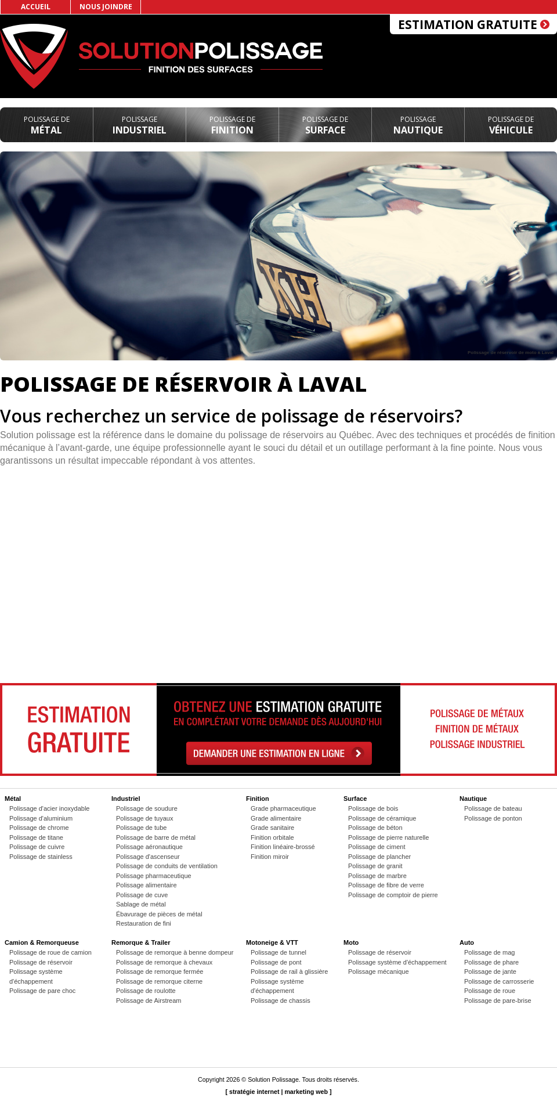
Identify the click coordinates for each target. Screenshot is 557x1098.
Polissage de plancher (379, 856)
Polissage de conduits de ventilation (167, 865)
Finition (232, 125)
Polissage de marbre (377, 875)
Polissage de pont (276, 962)
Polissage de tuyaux (144, 818)
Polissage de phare (491, 962)
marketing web (306, 1091)
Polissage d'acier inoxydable (49, 808)
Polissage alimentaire (146, 885)
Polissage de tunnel (278, 952)
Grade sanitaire (272, 827)
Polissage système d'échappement (397, 962)
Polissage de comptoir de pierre (393, 894)
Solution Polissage (273, 1079)
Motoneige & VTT (272, 942)
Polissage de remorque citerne (159, 981)
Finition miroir (270, 856)
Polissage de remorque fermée (159, 971)
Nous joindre (105, 7)
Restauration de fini (143, 923)
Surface (325, 125)
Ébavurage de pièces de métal (159, 914)
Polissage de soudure (147, 808)
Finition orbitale (272, 837)
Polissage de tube (141, 827)
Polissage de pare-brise (497, 1000)
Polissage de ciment (376, 846)
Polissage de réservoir (41, 962)
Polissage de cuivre (36, 846)
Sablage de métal (141, 904)
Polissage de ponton (493, 818)
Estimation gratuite (473, 24)
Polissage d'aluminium (41, 818)
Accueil (35, 7)
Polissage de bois (373, 808)
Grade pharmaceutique (283, 808)
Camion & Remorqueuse (42, 942)
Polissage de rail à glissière (289, 971)
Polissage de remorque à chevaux (164, 962)
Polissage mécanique (378, 971)
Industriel (140, 125)
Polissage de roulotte (146, 990)
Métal (47, 125)
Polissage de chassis (280, 1000)
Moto (351, 942)
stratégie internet (254, 1091)
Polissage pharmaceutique (153, 875)
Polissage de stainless (41, 856)
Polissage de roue (489, 990)
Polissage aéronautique (149, 846)
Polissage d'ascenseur (148, 856)
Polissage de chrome (39, 827)
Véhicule (511, 125)
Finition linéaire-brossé (283, 846)
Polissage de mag (489, 952)
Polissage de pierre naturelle (388, 837)
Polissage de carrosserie (499, 981)
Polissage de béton (375, 827)
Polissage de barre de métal (156, 837)
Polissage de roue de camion (50, 952)
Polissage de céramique (382, 818)
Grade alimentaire (276, 818)
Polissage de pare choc (42, 990)
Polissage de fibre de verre (386, 885)
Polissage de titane (36, 837)
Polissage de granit (375, 865)
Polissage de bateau (493, 808)
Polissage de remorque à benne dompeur (174, 952)
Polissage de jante (490, 971)
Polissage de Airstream (149, 1000)
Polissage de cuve (142, 894)
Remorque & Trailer (140, 942)
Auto (467, 942)
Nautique (418, 125)
